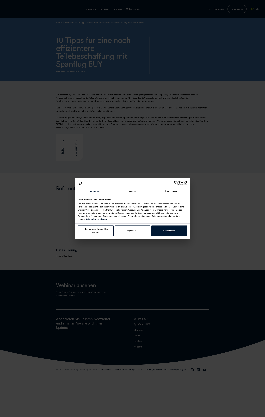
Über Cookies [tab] (171, 191)
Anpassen (132, 231)
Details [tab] (132, 191)
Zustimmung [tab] (94, 191)
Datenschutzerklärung (96, 219)
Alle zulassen (169, 231)
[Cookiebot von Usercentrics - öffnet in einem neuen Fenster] (176, 183)
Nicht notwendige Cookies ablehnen (96, 230)
